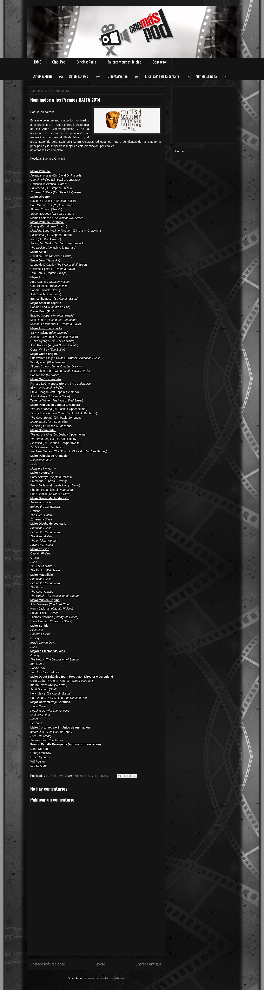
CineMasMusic (43, 76)
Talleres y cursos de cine (124, 62)
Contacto (159, 62)
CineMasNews (78, 76)
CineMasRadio (86, 62)
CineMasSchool (117, 76)
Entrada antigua (148, 964)
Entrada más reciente (47, 964)
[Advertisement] (96, 925)
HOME (37, 62)
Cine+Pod (58, 62)
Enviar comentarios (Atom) (105, 978)
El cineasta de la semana (162, 76)
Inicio (100, 964)
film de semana (206, 76)
